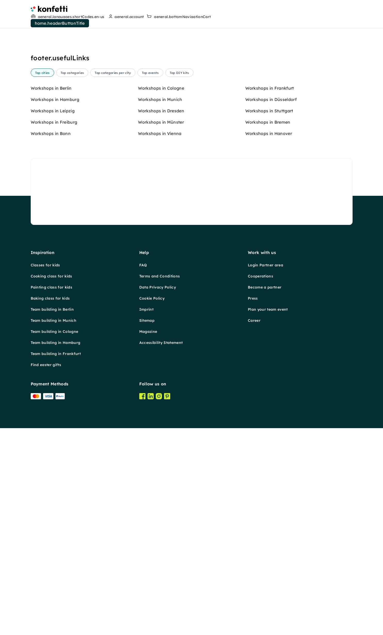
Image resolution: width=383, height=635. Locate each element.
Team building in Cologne (54, 331)
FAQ (143, 265)
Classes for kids (45, 265)
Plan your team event (268, 309)
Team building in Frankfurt (56, 353)
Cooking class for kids (51, 276)
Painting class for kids (51, 287)
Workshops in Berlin (51, 88)
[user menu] (125, 17)
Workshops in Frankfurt (269, 88)
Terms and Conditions (159, 276)
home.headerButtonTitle (60, 23)
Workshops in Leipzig (53, 110)
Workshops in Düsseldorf (271, 99)
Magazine (148, 331)
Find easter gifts (46, 364)
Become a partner (264, 287)
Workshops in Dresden (161, 110)
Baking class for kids (50, 298)
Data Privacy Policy (157, 287)
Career (254, 320)
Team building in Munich (53, 320)
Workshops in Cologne (161, 88)
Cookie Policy (152, 298)
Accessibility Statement (161, 342)
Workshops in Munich (160, 99)
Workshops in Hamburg (55, 99)
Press (253, 298)
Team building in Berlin (52, 309)
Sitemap (146, 320)
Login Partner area (265, 265)
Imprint (146, 309)
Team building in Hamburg (55, 342)
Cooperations (260, 276)
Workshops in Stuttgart (269, 110)
